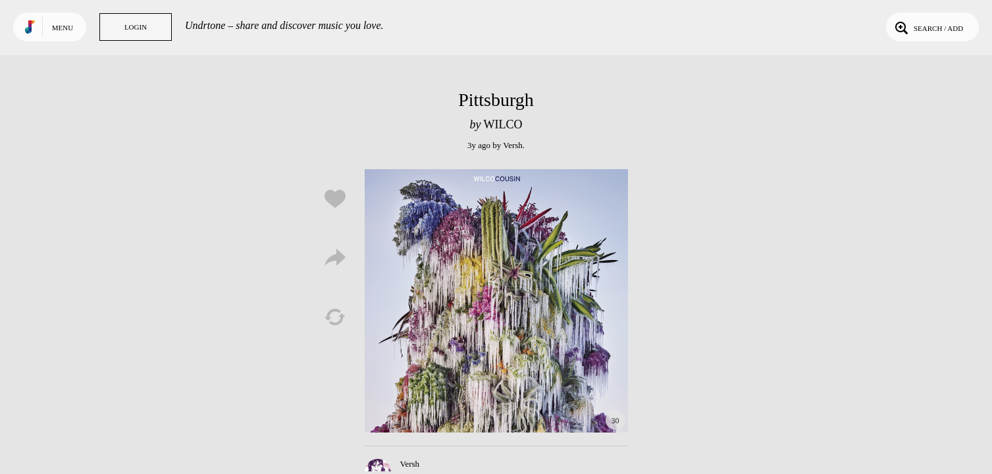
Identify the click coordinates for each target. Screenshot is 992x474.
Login (135, 27)
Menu (62, 28)
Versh (513, 145)
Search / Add (928, 27)
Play (496, 301)
